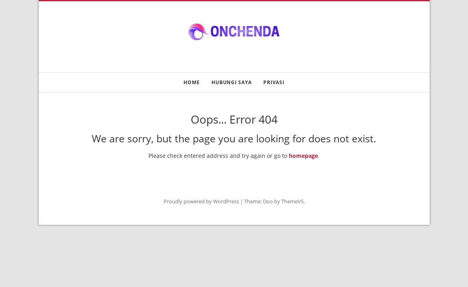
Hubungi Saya (231, 82)
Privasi (273, 82)
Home (191, 82)
